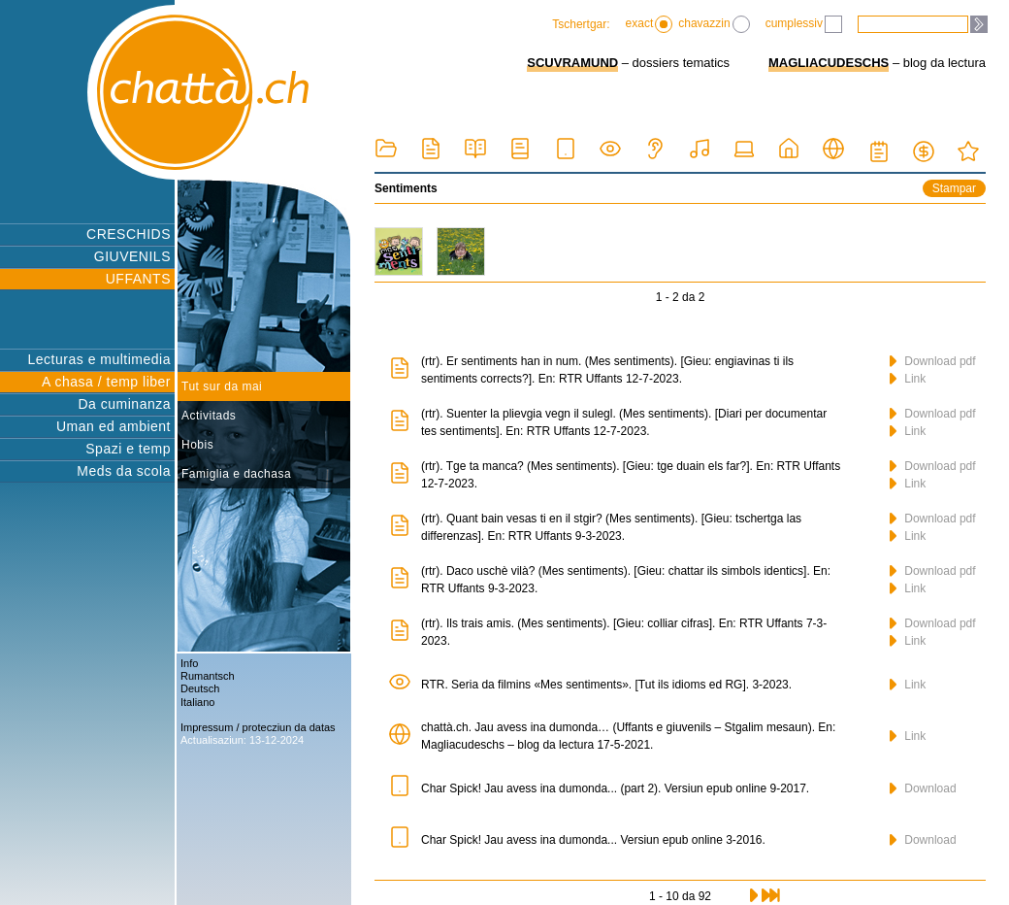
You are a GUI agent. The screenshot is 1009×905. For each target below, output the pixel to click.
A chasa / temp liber (106, 381)
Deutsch (199, 688)
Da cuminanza (125, 404)
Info (189, 663)
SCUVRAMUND (572, 62)
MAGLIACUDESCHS (828, 62)
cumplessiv (803, 24)
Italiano (197, 702)
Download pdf (933, 361)
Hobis (197, 445)
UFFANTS (138, 278)
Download (923, 788)
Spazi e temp (128, 448)
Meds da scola (124, 471)
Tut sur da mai (221, 386)
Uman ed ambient (113, 426)
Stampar (954, 188)
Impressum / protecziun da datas (258, 727)
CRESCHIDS (128, 234)
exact (649, 24)
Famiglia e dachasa (236, 474)
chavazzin (713, 24)
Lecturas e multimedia (99, 359)
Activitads (208, 415)
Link (908, 378)
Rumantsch (207, 676)
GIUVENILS (132, 256)
